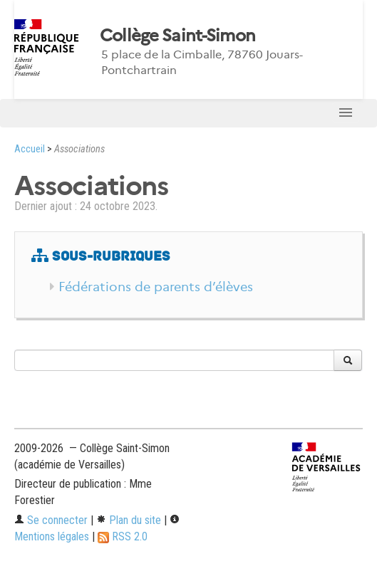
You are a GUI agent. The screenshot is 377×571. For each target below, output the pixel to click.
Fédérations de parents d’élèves (155, 287)
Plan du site (128, 520)
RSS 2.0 (123, 536)
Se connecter (51, 520)
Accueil (29, 149)
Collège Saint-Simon (177, 35)
